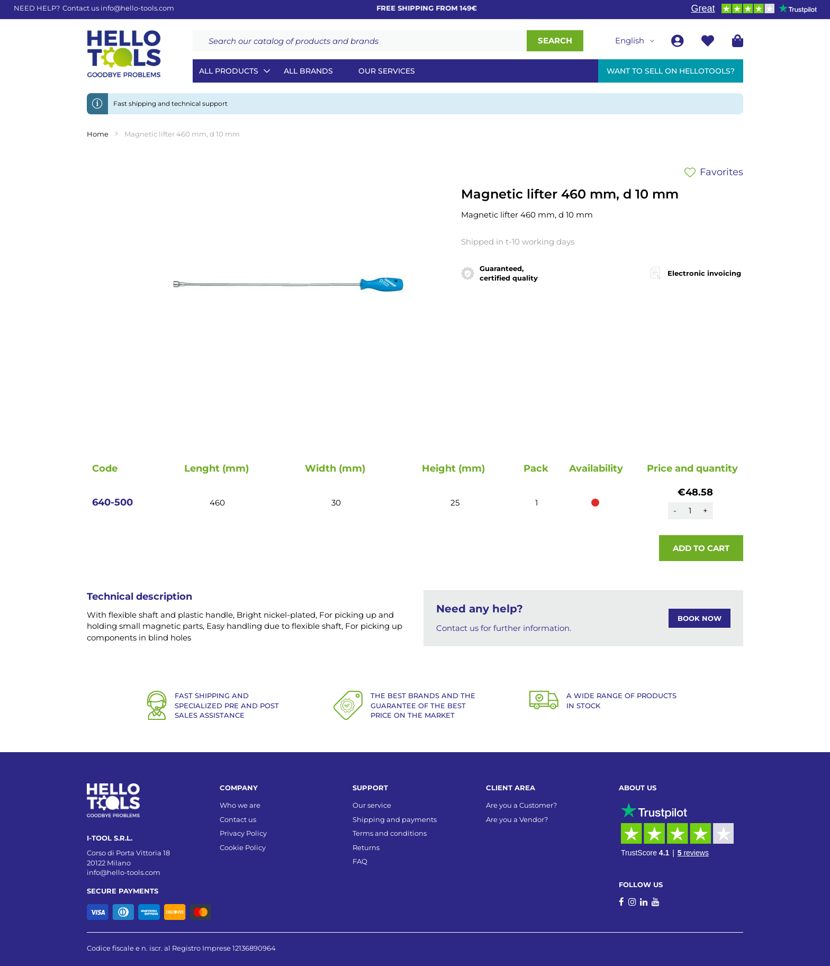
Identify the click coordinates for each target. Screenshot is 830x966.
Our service (372, 805)
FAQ (360, 861)
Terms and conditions (390, 833)
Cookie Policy (243, 847)
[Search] (555, 40)
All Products (228, 71)
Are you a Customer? (521, 805)
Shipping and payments (395, 819)
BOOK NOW (699, 618)
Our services (386, 71)
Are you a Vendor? (517, 819)
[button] (636, 41)
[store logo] (124, 54)
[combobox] (360, 40)
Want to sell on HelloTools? (671, 71)
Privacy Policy (243, 833)
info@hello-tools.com (137, 8)
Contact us (238, 819)
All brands (308, 71)
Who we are (240, 805)
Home (98, 134)
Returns (366, 847)
